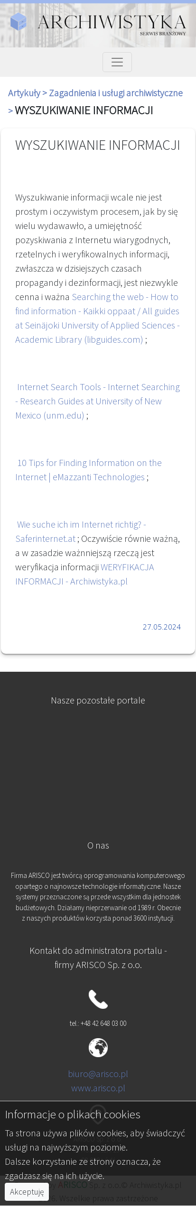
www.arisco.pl (98, 1088)
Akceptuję (27, 1192)
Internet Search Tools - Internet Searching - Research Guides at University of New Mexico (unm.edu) (97, 401)
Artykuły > (28, 93)
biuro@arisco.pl (98, 1073)
